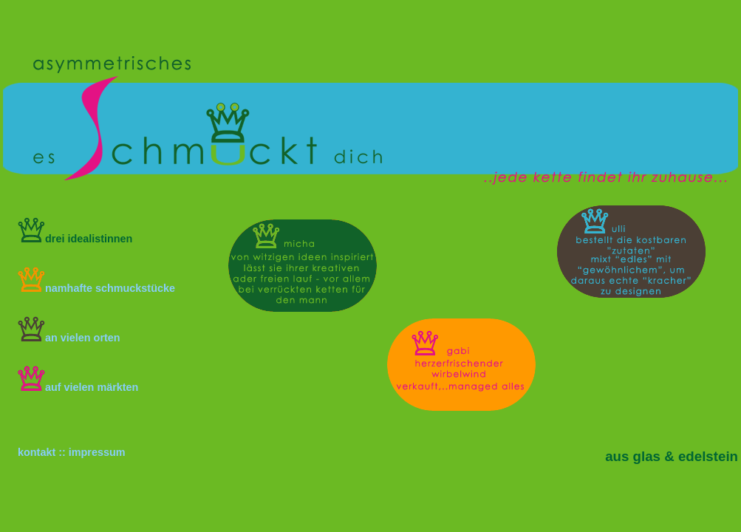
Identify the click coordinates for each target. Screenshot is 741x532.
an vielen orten (69, 338)
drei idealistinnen (75, 239)
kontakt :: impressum (72, 452)
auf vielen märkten (78, 387)
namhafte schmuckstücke (96, 288)
